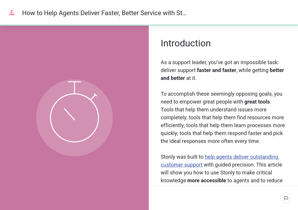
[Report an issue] (286, 198)
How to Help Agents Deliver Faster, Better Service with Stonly (105, 13)
